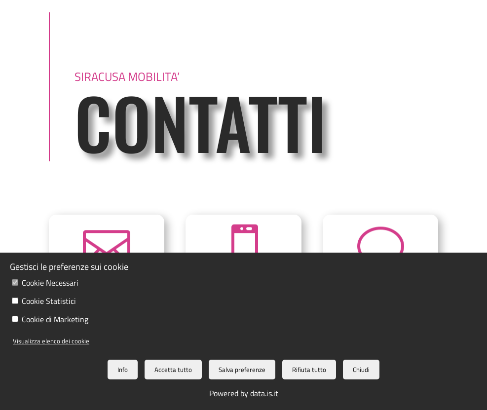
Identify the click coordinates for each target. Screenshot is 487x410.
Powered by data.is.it (243, 393)
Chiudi (361, 369)
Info (122, 369)
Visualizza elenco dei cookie (51, 341)
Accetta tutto (173, 369)
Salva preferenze (242, 369)
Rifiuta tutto (309, 369)
